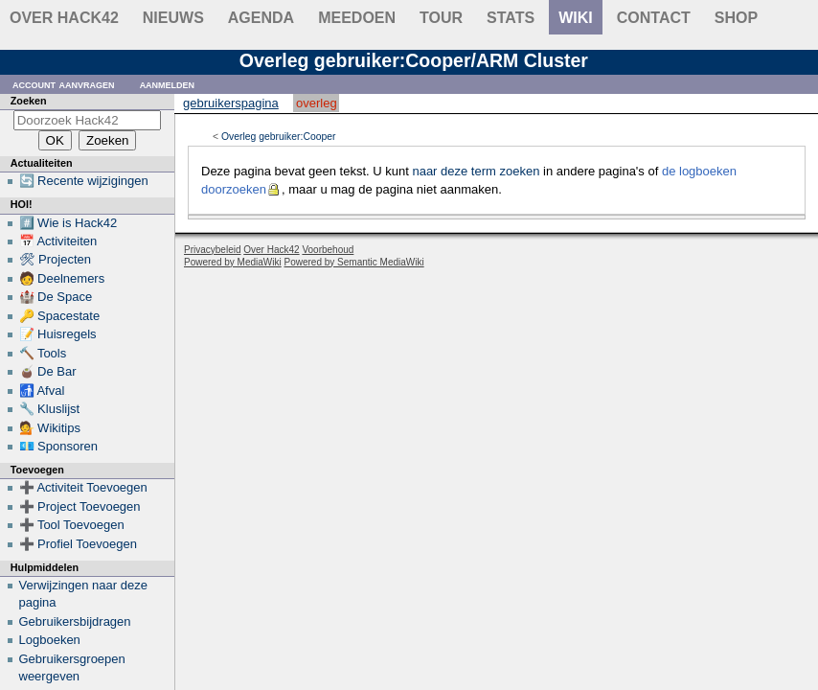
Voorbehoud (327, 249)
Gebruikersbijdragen (75, 621)
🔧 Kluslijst (49, 409)
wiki (575, 18)
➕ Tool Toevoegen (72, 525)
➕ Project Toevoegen (80, 506)
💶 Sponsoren (59, 446)
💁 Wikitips (49, 428)
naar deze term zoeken (475, 171)
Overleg (316, 103)
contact (654, 18)
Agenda (261, 18)
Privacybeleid (212, 249)
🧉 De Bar (48, 371)
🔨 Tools (43, 353)
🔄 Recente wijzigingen (83, 180)
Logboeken (49, 639)
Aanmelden (167, 84)
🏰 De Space (56, 296)
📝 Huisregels (58, 334)
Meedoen (357, 18)
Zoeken (29, 100)
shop (736, 18)
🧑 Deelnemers (62, 278)
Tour (441, 18)
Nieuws (173, 18)
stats (510, 18)
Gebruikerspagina (231, 103)
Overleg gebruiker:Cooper (278, 136)
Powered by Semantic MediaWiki (354, 262)
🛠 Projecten (55, 259)
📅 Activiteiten (58, 241)
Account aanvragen (63, 84)
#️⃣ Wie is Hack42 (68, 223)
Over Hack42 (64, 18)
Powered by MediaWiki (233, 262)
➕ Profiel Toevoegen (78, 544)
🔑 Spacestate (60, 316)
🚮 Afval (42, 390)
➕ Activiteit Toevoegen (83, 487)
